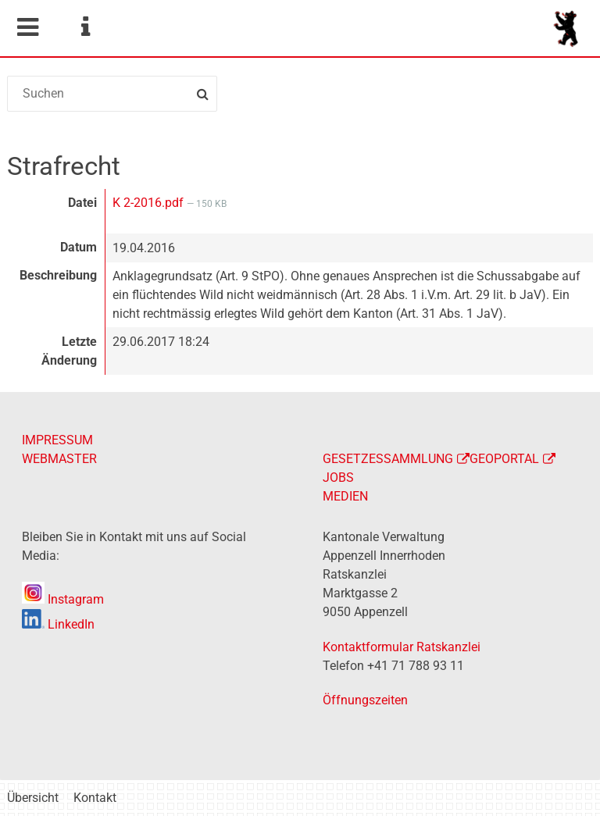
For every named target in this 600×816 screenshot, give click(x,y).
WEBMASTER (59, 458)
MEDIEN (345, 496)
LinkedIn (58, 624)
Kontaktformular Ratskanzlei (401, 647)
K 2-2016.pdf (149, 202)
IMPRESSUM (57, 440)
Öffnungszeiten (365, 700)
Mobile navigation (27, 27)
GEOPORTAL (504, 458)
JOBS (338, 477)
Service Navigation (85, 27)
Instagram (63, 599)
